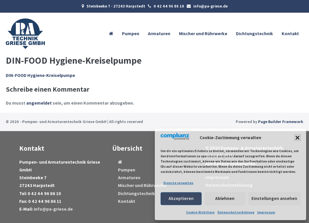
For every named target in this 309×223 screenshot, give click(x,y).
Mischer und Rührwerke (203, 34)
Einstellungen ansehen (274, 198)
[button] (297, 138)
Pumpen (130, 34)
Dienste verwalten (178, 183)
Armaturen (159, 34)
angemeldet (39, 103)
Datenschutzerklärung (236, 212)
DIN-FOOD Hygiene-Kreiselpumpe (40, 75)
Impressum (266, 212)
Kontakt (290, 34)
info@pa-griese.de (53, 209)
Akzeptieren (181, 198)
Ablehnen (224, 198)
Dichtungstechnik (254, 34)
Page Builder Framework (280, 121)
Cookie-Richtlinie (200, 212)
